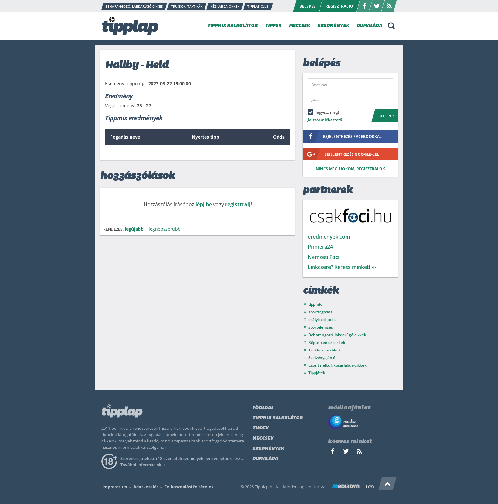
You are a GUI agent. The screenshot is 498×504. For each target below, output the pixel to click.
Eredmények (268, 448)
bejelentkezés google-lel (341, 154)
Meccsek (262, 438)
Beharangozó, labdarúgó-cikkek (337, 334)
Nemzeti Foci (323, 256)
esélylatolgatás (322, 319)
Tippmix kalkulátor (277, 418)
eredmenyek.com (329, 236)
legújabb (134, 229)
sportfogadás (320, 312)
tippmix (315, 304)
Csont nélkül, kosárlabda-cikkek (337, 365)
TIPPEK (273, 25)
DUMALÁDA (369, 25)
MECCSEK (299, 25)
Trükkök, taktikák (324, 350)
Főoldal (262, 408)
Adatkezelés (145, 486)
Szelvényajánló (321, 357)
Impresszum (114, 486)
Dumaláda (265, 458)
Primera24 (320, 246)
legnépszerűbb (165, 229)
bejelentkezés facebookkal (342, 136)
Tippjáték (316, 373)
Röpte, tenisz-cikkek (326, 342)
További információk (144, 465)
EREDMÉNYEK (333, 25)
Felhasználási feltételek (189, 486)
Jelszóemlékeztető (325, 119)
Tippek (260, 428)
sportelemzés (320, 327)
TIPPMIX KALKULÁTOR (232, 25)
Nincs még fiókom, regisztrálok (350, 169)
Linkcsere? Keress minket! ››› (342, 267)
